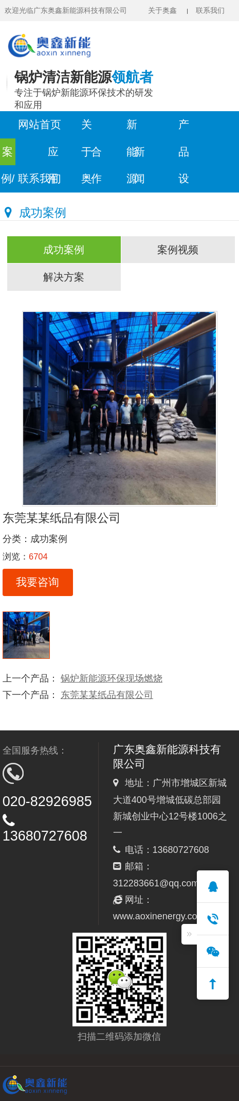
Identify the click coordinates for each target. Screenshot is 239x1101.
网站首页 (39, 124)
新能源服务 (131, 128)
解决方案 (63, 277)
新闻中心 (139, 156)
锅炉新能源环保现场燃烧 (111, 678)
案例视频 (177, 249)
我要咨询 (37, 581)
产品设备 (183, 128)
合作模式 (96, 156)
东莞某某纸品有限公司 (107, 695)
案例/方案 (8, 156)
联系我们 (210, 10)
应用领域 (53, 156)
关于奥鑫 (162, 10)
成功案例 (63, 249)
